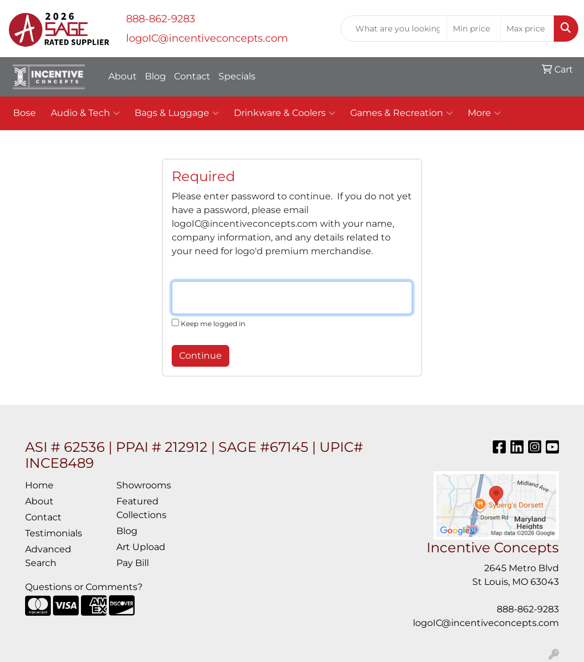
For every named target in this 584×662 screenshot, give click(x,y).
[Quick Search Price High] (527, 28)
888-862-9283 (160, 19)
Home (39, 485)
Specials (237, 76)
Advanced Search (48, 556)
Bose (24, 112)
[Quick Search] (393, 28)
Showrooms (143, 485)
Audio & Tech (85, 113)
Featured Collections (141, 508)
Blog (155, 76)
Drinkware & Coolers (284, 113)
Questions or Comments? (84, 586)
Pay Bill (132, 562)
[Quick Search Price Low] (474, 28)
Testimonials (53, 533)
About (122, 76)
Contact (192, 76)
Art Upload (140, 546)
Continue (200, 355)
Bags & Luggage (177, 113)
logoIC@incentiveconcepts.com (207, 38)
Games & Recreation (401, 113)
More (484, 113)
